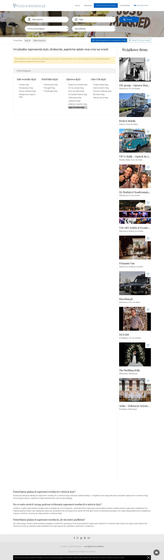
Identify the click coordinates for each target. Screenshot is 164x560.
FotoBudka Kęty (51, 91)
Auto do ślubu (132, 124)
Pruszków (123, 409)
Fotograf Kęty (49, 88)
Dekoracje (132, 373)
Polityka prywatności (87, 551)
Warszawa (123, 88)
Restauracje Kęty (26, 88)
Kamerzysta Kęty (51, 84)
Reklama (88, 5)
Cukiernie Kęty (74, 101)
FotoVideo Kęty (49, 79)
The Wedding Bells (129, 370)
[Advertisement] (136, 448)
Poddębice (123, 338)
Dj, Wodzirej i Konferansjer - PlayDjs (135, 192)
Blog (77, 5)
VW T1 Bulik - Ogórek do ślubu (135, 156)
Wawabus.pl (125, 299)
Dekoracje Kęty (74, 97)
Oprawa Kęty (73, 79)
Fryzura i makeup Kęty (102, 91)
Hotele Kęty (24, 84)
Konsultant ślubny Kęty (77, 94)
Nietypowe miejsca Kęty (27, 95)
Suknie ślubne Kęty (101, 88)
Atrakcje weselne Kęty (77, 104)
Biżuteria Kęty (99, 94)
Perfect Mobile (127, 121)
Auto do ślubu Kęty (76, 91)
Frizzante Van (127, 263)
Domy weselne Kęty (27, 91)
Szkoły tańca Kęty (100, 97)
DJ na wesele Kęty (76, 88)
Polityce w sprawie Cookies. (116, 557)
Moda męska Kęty (100, 84)
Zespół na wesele (135, 231)
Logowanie (125, 5)
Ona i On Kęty (98, 79)
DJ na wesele (134, 88)
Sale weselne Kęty (26, 79)
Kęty (27, 40)
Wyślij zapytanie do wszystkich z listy (109, 40)
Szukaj (129, 19)
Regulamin (72, 551)
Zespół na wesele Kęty (77, 84)
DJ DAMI (124, 334)
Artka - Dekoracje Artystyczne (135, 406)
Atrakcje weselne (135, 267)
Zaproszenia (39, 40)
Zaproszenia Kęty (76, 107)
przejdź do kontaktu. (94, 546)
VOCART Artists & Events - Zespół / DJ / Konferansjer (135, 227)
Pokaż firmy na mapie (139, 40)
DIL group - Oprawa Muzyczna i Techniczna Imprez (135, 85)
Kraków (122, 124)
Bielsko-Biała (124, 160)
